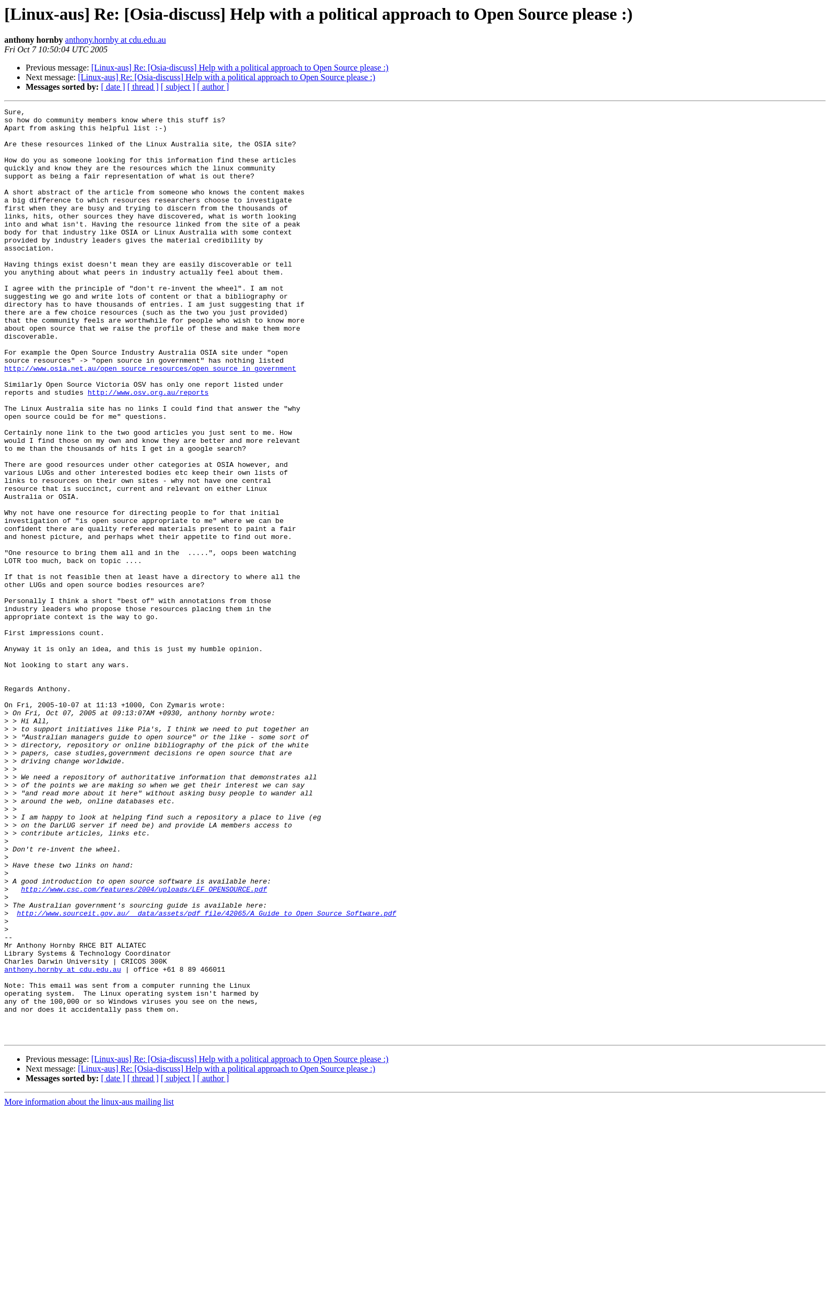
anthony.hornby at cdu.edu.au (115, 39)
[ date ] (113, 86)
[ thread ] (143, 86)
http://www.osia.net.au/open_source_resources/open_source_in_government (150, 421)
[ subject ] (178, 86)
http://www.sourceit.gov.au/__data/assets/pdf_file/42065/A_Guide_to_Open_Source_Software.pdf (206, 1075)
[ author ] (213, 86)
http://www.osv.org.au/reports (148, 450)
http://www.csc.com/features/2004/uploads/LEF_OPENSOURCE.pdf (144, 1046)
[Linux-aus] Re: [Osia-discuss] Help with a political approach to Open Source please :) (240, 67)
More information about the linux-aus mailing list (89, 1287)
